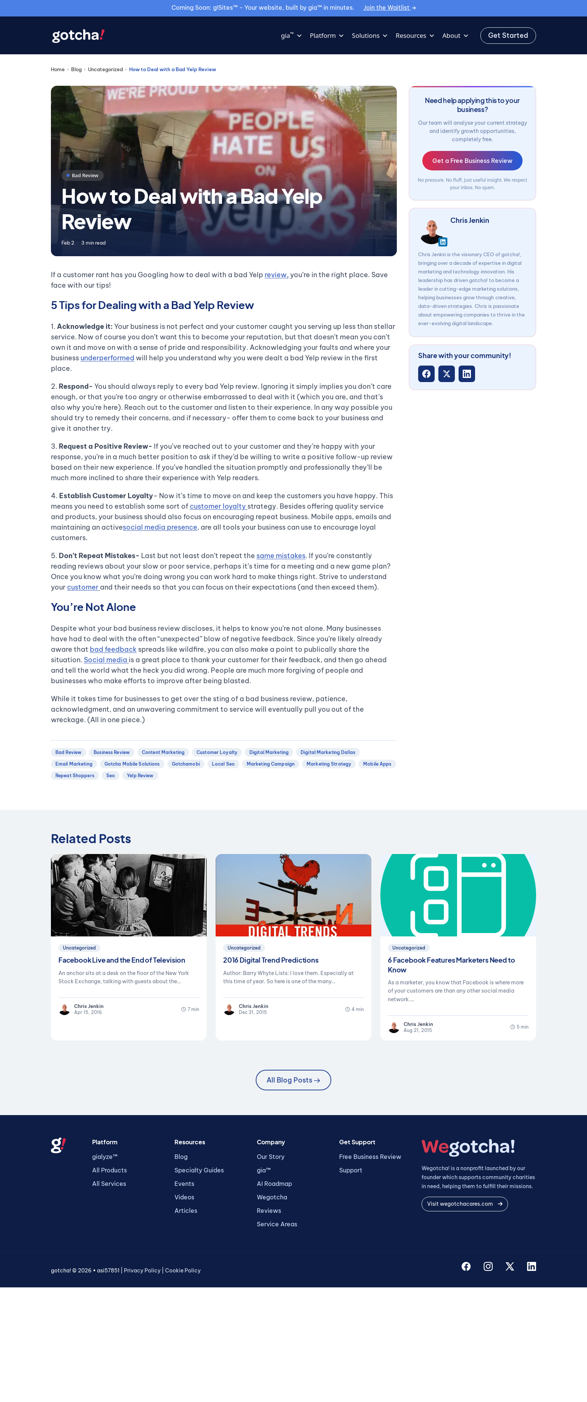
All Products (109, 1170)
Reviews (269, 1210)
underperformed (107, 358)
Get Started (508, 35)
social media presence (160, 527)
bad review (68, 752)
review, (277, 274)
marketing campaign (271, 764)
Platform (327, 35)
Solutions (370, 35)
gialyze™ (105, 1156)
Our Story (271, 1156)
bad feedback (113, 649)
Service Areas (277, 1224)
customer (83, 587)
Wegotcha (272, 1197)
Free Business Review (370, 1156)
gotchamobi (186, 764)
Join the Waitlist (390, 7)
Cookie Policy (183, 1270)
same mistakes (280, 555)
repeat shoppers (74, 775)
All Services (109, 1183)
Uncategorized (105, 69)
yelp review (140, 775)
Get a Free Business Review (472, 160)
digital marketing (269, 752)
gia (291, 35)
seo (110, 775)
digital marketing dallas (328, 752)
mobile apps (377, 764)
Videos (184, 1197)
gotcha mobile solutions (132, 764)
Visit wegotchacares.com (464, 1203)
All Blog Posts (293, 1080)
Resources (415, 35)
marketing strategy (329, 764)
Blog (76, 69)
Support (350, 1170)
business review (112, 752)
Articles (185, 1210)
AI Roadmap (274, 1183)
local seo (223, 764)
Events (184, 1183)
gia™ (264, 1170)
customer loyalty (218, 506)
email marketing (73, 764)
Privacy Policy (142, 1270)
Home (58, 69)
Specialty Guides (199, 1170)
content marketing (163, 752)
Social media (106, 659)
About (455, 35)
